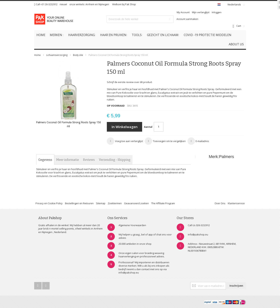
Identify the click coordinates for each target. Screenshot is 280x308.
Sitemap (100, 203)
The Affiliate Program (163, 203)
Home (37, 55)
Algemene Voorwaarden (132, 225)
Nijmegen (103, 4)
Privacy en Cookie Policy (49, 203)
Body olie (78, 55)
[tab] (45, 160)
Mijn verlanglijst (200, 12)
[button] (125, 141)
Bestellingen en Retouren (79, 203)
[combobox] (140, 19)
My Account (183, 12)
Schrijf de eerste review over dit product (129, 82)
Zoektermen (115, 203)
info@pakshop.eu (198, 234)
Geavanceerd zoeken (136, 203)
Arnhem (89, 4)
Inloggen (216, 12)
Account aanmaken (187, 19)
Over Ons (220, 203)
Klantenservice (236, 203)
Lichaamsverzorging (57, 55)
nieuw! (63, 4)
